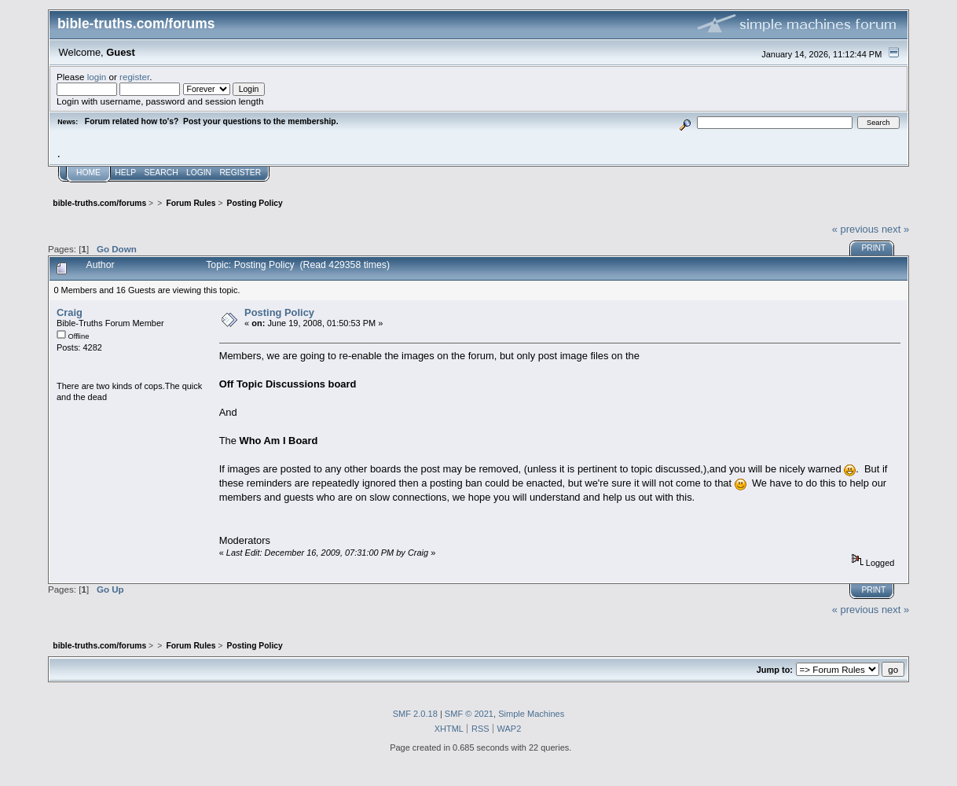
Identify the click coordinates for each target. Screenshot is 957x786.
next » (895, 229)
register (134, 77)
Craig (69, 312)
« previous (855, 229)
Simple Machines (531, 713)
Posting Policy (279, 312)
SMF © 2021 (469, 713)
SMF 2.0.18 (415, 713)
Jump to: (775, 669)
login (97, 77)
